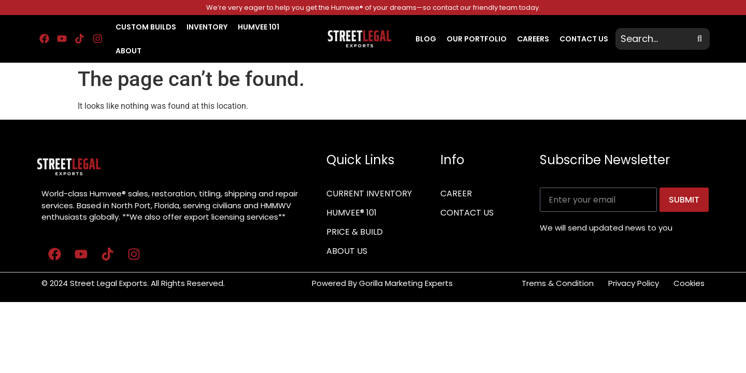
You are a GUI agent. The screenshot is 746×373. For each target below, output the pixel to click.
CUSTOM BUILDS (146, 27)
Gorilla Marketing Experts (407, 283)
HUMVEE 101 (258, 27)
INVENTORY (207, 27)
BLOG (425, 39)
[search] (655, 39)
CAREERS (533, 39)
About (128, 51)
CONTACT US (584, 39)
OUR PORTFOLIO (477, 39)
